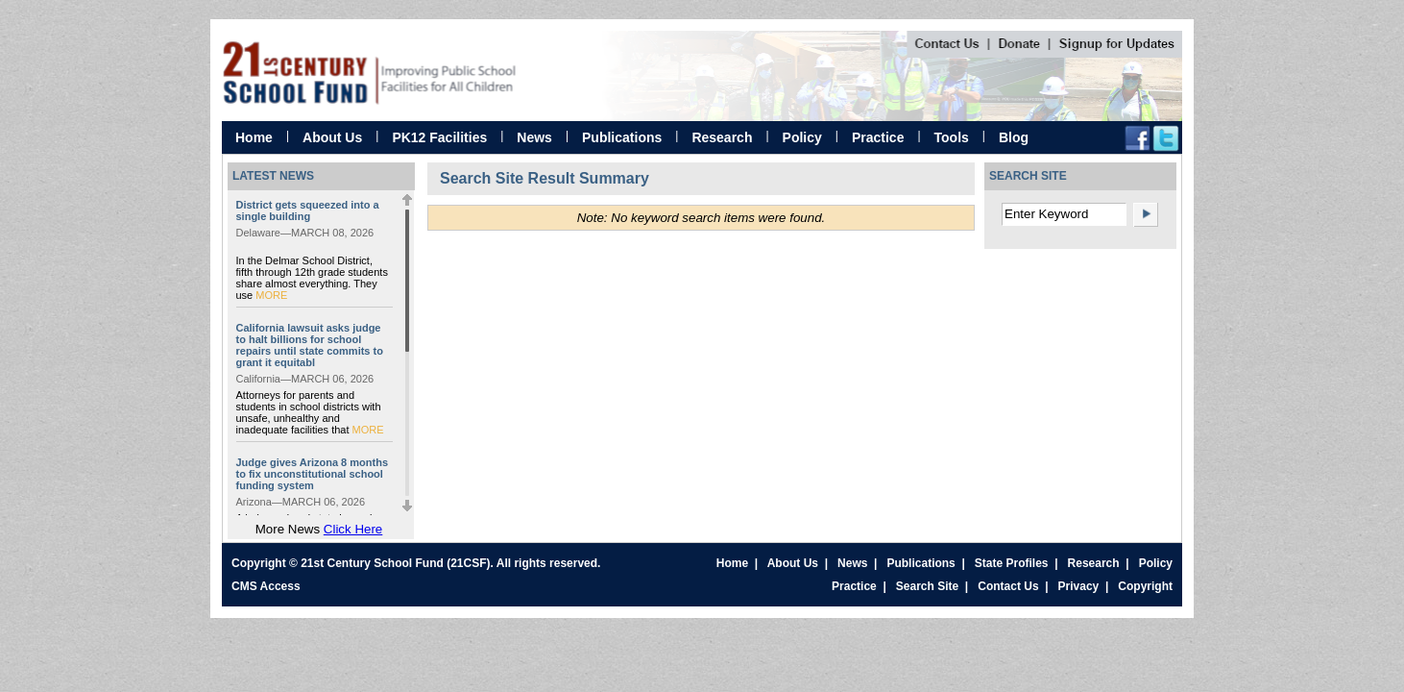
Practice (878, 137)
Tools (951, 137)
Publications (622, 137)
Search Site (927, 586)
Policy (802, 137)
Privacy (1079, 586)
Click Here (353, 529)
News (534, 137)
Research (721, 137)
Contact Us (1008, 586)
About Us (332, 137)
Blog (1014, 137)
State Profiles (1012, 563)
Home (254, 137)
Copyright (1145, 586)
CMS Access (266, 586)
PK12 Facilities (439, 137)
